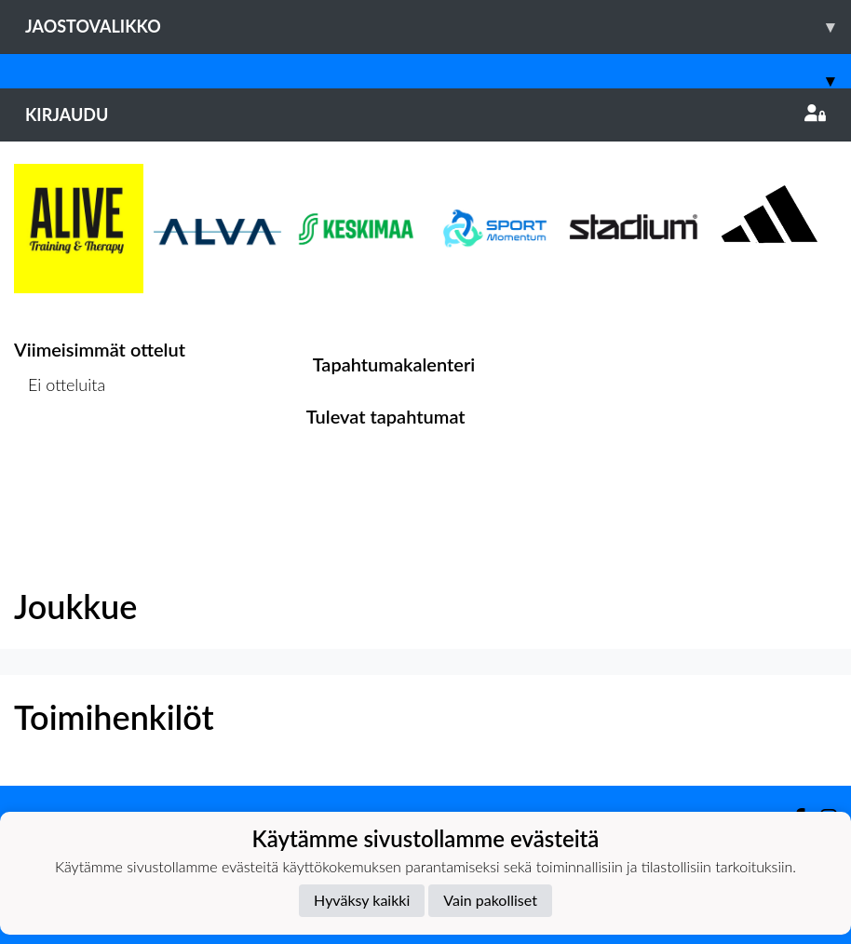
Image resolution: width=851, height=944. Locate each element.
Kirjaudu (425, 114)
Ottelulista (60, 456)
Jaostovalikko (438, 26)
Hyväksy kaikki (362, 900)
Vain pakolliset (490, 900)
